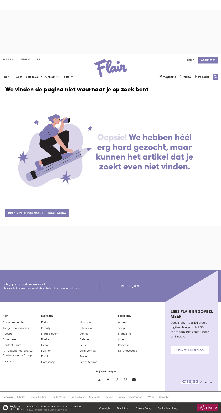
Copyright (105, 408)
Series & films (88, 361)
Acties (122, 322)
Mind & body (49, 333)
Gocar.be (164, 396)
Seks (83, 344)
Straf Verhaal (88, 350)
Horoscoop (48, 361)
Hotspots (85, 322)
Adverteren (10, 339)
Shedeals (94, 396)
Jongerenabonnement (18, 328)
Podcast (123, 344)
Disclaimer (123, 408)
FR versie (9, 361)
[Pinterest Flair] (125, 380)
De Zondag (135, 396)
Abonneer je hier (14, 322)
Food (44, 356)
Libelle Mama (58, 396)
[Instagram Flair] (117, 380)
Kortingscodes (127, 350)
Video (121, 339)
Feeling (108, 396)
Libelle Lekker (38, 396)
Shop (121, 328)
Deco (44, 344)
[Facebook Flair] (108, 380)
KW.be (150, 396)
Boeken (46, 339)
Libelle (21, 396)
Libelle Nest (78, 396)
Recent (7, 333)
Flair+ (44, 322)
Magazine (124, 333)
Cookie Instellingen (169, 408)
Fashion (46, 350)
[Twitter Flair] (99, 380)
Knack (121, 396)
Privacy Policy (144, 408)
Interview (86, 328)
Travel (84, 356)
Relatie (84, 339)
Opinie (84, 333)
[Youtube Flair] (134, 380)
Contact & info (12, 344)
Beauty (45, 328)
